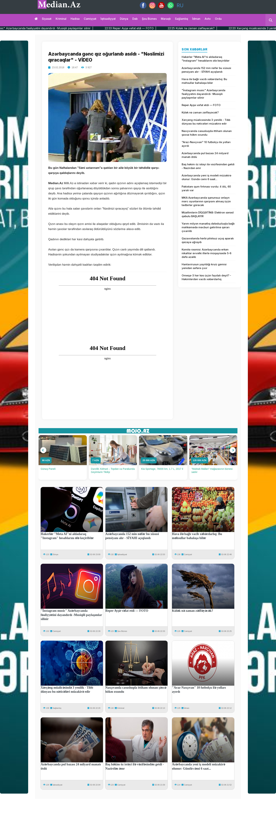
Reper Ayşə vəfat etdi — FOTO (201, 105)
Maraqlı (166, 18)
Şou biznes (149, 18)
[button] (43, 450)
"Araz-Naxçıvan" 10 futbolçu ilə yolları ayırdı (206, 143)
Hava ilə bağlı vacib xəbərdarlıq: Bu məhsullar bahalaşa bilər (204, 80)
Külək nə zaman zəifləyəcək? (200, 112)
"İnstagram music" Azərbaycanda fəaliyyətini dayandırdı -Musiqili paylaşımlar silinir (203, 94)
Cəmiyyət (90, 18)
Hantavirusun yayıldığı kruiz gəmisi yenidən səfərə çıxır (204, 266)
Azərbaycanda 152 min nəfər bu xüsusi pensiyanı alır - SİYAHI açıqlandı (206, 69)
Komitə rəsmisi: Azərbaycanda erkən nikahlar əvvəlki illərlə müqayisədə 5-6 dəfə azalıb (206, 253)
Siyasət (46, 18)
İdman (196, 18)
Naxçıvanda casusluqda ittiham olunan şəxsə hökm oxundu (207, 132)
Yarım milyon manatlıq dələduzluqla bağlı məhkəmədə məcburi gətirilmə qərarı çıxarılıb (208, 227)
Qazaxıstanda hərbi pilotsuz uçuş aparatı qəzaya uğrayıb (208, 240)
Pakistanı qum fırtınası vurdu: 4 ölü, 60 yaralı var (206, 188)
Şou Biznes (122, 631)
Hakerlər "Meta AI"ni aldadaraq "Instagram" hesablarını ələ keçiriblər (206, 58)
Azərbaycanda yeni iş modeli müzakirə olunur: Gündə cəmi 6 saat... (206, 177)
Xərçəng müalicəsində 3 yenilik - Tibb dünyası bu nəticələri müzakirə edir (206, 121)
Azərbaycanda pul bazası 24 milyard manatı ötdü (205, 155)
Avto (208, 18)
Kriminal (61, 18)
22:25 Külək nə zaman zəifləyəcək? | (212, 28)
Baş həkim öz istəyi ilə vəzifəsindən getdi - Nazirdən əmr (208, 166)
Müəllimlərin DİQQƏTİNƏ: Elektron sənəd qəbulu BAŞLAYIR (208, 214)
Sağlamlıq (181, 18)
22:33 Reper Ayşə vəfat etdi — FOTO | (150, 28)
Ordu (218, 18)
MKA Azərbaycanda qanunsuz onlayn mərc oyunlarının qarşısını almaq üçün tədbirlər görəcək (206, 201)
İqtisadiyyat (108, 18)
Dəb (135, 18)
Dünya (124, 18)
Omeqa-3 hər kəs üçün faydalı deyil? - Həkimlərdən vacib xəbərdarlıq (206, 277)
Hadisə (75, 18)
